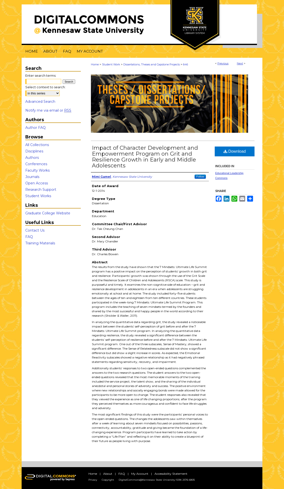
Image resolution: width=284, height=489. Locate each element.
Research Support (40, 189)
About (107, 473)
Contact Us (34, 230)
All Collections (37, 145)
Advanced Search (40, 101)
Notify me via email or (48, 110)
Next (240, 63)
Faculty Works (37, 170)
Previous (222, 63)
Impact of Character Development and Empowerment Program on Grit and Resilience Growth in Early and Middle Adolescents (145, 157)
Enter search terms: (40, 75)
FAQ (29, 237)
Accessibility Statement (171, 473)
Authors (32, 157)
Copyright (108, 479)
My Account (139, 473)
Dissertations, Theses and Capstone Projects (151, 64)
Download (235, 151)
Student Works (38, 196)
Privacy (92, 479)
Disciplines (34, 151)
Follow (200, 176)
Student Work (111, 64)
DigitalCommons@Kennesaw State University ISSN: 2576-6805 (157, 479)
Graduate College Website (47, 213)
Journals (32, 177)
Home (95, 64)
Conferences (36, 164)
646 (185, 64)
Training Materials (40, 243)
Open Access (36, 183)
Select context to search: (45, 87)
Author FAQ (35, 127)
